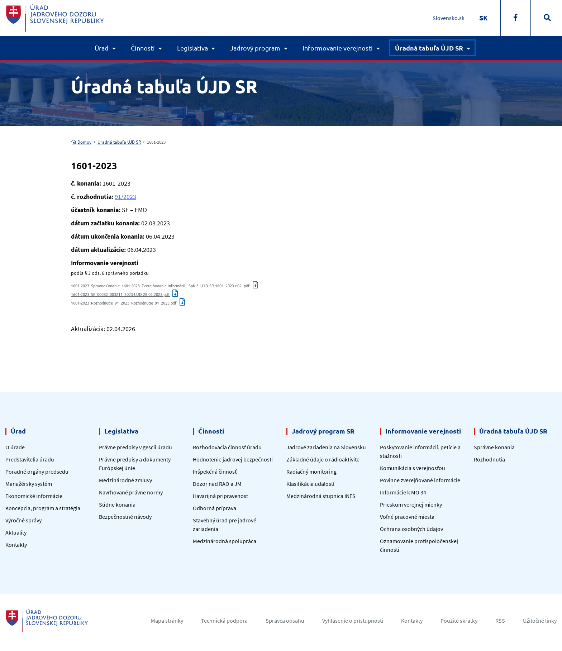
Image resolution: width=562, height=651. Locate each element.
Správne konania (494, 447)
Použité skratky (458, 620)
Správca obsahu (285, 620)
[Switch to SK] (483, 18)
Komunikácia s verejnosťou (412, 468)
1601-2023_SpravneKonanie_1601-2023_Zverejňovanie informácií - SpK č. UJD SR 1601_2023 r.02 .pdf (164, 285)
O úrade (15, 447)
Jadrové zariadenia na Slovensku (326, 447)
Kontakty (16, 544)
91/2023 (125, 196)
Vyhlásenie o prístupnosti (352, 620)
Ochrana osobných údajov (411, 528)
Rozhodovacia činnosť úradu (227, 447)
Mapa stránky (167, 620)
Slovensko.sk (449, 17)
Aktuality (16, 532)
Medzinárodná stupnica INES (321, 495)
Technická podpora (224, 620)
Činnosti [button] (143, 48)
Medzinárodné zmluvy (125, 480)
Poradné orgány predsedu (36, 471)
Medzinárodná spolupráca (224, 541)
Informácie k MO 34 (403, 492)
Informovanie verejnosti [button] (338, 48)
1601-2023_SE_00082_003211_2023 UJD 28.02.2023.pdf (124, 294)
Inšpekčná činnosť (215, 471)
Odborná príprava (214, 508)
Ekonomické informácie (33, 495)
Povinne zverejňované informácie (420, 480)
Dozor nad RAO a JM (217, 483)
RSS (500, 620)
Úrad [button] (102, 48)
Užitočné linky (540, 620)
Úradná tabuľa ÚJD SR (119, 142)
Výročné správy (23, 520)
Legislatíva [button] (192, 48)
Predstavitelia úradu (29, 459)
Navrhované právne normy (131, 492)
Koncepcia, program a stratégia (42, 508)
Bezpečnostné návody (125, 516)
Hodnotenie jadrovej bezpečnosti (233, 459)
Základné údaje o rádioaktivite (322, 459)
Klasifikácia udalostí (310, 483)
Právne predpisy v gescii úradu (135, 447)
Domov (81, 142)
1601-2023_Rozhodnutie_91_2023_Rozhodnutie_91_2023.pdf (128, 303)
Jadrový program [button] (255, 48)
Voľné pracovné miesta (407, 516)
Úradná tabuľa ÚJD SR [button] (429, 48)
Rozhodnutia (489, 459)
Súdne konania (117, 504)
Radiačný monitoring (311, 471)
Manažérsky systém (28, 483)
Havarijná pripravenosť (220, 495)
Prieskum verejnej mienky (411, 504)
